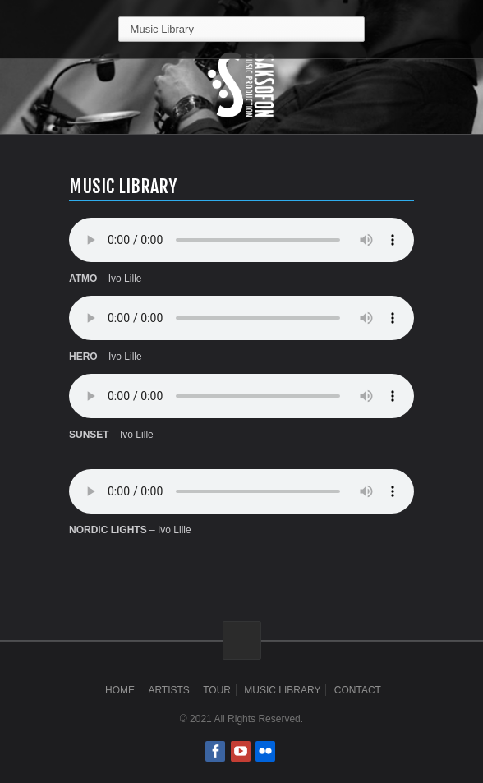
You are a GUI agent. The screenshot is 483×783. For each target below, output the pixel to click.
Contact (357, 690)
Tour (217, 690)
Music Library (282, 690)
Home (120, 690)
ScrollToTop (242, 640)
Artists (168, 690)
